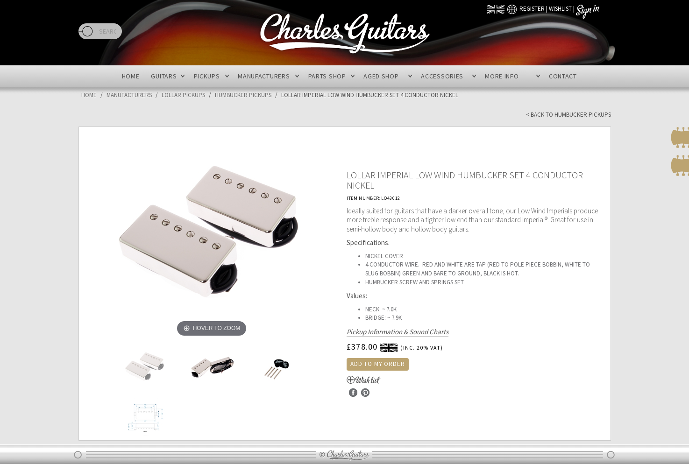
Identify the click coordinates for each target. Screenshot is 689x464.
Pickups (207, 76)
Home (131, 76)
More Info (502, 76)
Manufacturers (264, 76)
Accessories (442, 76)
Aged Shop (380, 76)
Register (532, 9)
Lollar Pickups (183, 95)
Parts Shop (327, 76)
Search (85, 31)
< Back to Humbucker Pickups (568, 115)
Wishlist (560, 9)
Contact (563, 76)
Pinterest (365, 392)
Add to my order (377, 364)
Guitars (164, 76)
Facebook (353, 392)
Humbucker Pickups (243, 95)
